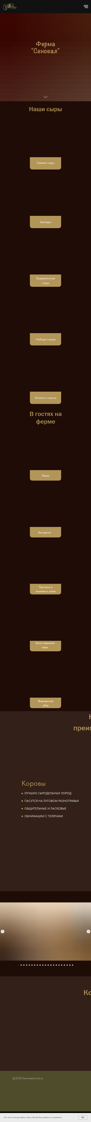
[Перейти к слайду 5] (29, 965)
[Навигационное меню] (86, 6)
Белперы (45, 222)
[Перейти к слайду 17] (61, 965)
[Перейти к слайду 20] (69, 965)
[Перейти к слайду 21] (72, 965)
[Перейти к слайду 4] (26, 965)
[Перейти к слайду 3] (23, 965)
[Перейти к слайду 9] (40, 965)
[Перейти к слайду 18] (64, 965)
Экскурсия (44, 532)
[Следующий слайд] (88, 931)
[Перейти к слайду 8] (37, 965)
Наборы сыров (45, 339)
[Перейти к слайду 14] (53, 965)
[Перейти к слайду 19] (67, 965)
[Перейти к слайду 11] (45, 965)
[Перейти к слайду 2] (21, 965)
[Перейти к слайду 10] (42, 965)
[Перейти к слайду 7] (34, 965)
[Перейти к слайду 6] (32, 965)
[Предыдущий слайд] (2, 931)
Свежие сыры (45, 163)
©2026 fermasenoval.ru (27, 1078)
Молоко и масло (45, 398)
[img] (45, 313)
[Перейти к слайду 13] (51, 965)
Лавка (45, 475)
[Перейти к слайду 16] (59, 965)
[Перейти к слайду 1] (18, 965)
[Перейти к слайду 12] (48, 965)
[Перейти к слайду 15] (56, 965)
